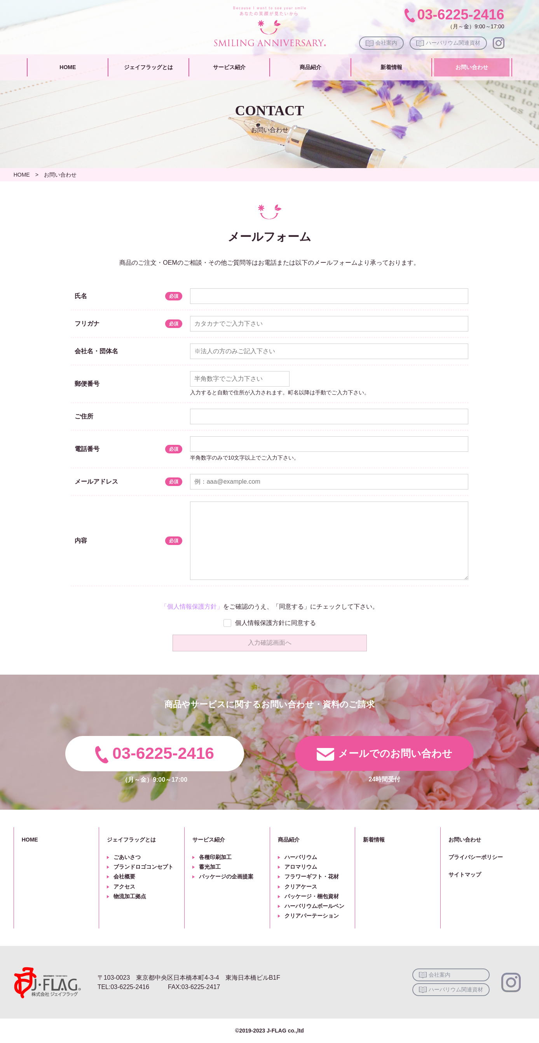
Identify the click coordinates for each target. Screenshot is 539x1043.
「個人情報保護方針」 (192, 606)
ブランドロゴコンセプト (143, 867)
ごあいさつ (127, 857)
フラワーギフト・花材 (311, 876)
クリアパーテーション (311, 916)
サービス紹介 (229, 67)
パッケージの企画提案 (226, 876)
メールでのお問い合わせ (395, 753)
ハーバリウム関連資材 (453, 43)
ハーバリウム (300, 857)
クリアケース (300, 886)
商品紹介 (310, 67)
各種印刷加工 (215, 857)
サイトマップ (464, 874)
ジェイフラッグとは (148, 67)
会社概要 (124, 876)
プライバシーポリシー (475, 857)
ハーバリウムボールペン (314, 906)
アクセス (124, 886)
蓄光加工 (210, 867)
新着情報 (391, 67)
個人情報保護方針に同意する (275, 623)
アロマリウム (300, 867)
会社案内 (386, 43)
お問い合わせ (471, 67)
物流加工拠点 (129, 896)
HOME (67, 67)
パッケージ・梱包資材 (311, 896)
